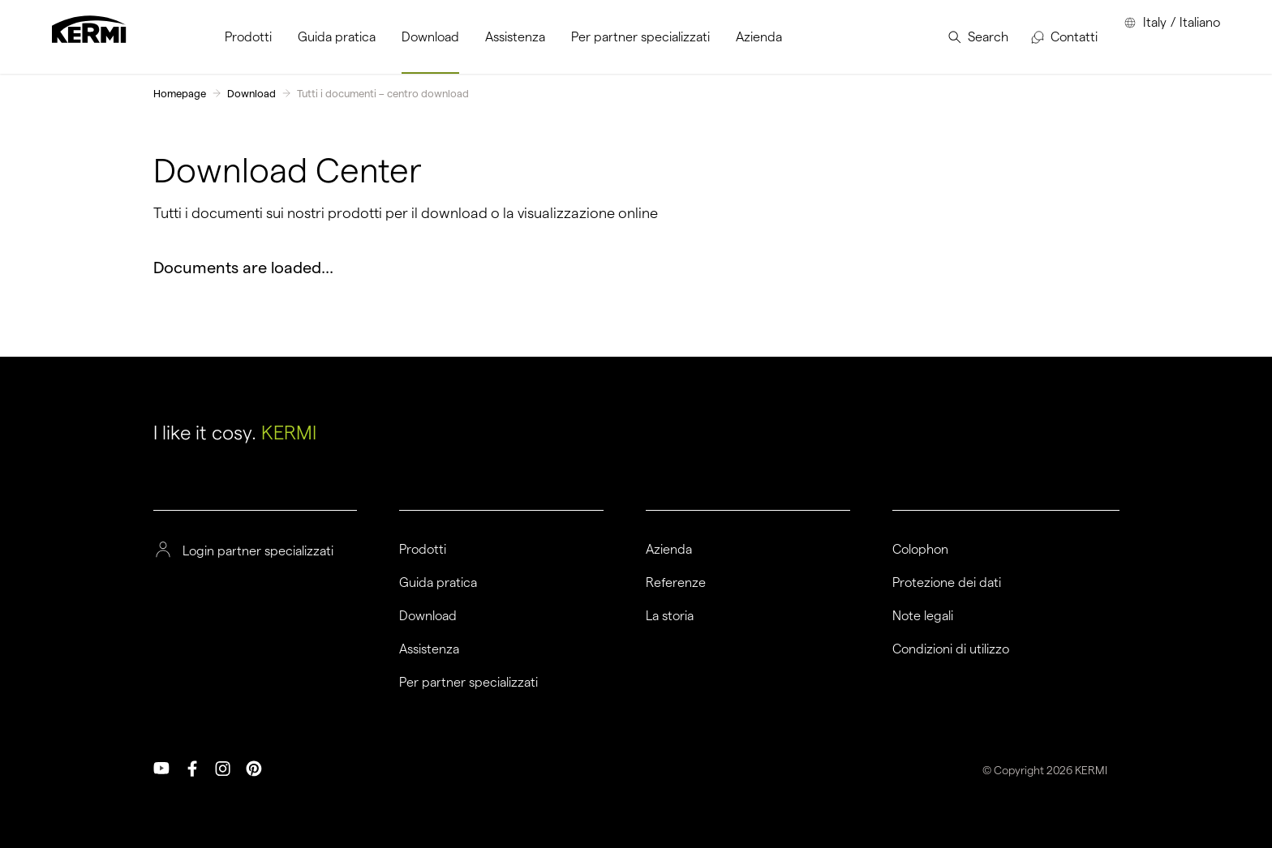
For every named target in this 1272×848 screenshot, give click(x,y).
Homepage (179, 93)
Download (251, 93)
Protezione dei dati (946, 582)
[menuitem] (248, 37)
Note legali (922, 616)
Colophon (920, 549)
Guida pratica (438, 582)
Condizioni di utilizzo (950, 649)
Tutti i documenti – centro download (383, 93)
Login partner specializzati (258, 551)
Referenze (676, 582)
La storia (670, 616)
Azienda (669, 549)
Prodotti (422, 549)
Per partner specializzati (468, 682)
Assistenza (429, 649)
